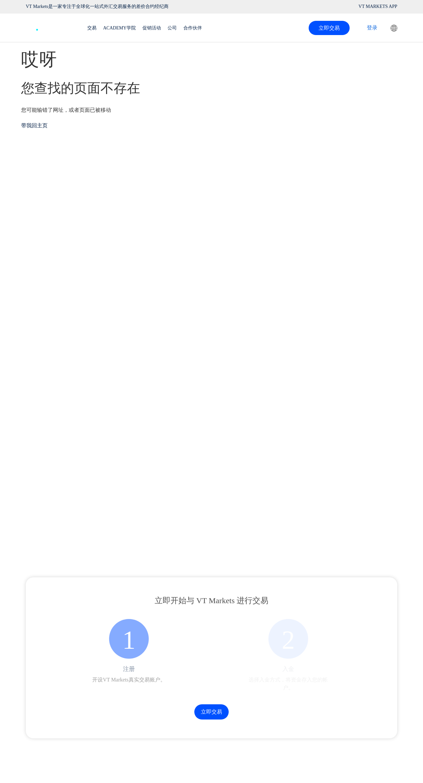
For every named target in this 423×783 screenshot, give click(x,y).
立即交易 (329, 28)
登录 (372, 27)
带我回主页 (34, 125)
